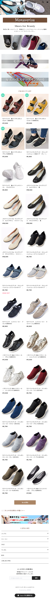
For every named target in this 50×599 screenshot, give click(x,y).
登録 (36, 578)
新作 (2, 555)
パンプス (3, 533)
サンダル (3, 550)
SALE (3, 544)
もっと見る (25, 502)
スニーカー (4, 539)
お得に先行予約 (6, 561)
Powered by (25, 590)
